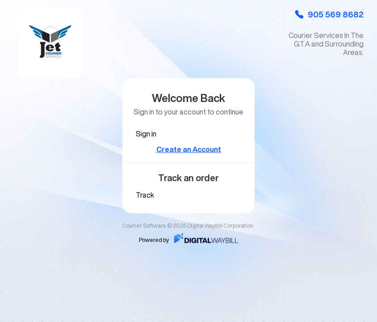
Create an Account (188, 149)
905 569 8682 (329, 14)
